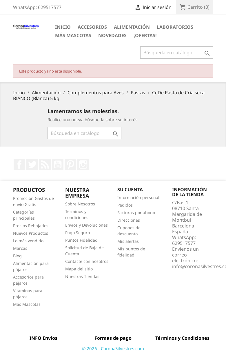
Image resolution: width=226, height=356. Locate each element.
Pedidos (125, 205)
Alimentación (132, 27)
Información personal (138, 197)
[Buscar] (176, 52)
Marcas (20, 248)
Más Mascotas (73, 35)
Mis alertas (128, 241)
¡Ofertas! (145, 35)
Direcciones (128, 220)
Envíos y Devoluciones (86, 225)
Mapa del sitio (79, 269)
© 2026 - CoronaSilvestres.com (113, 348)
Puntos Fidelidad (81, 240)
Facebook (19, 164)
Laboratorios (175, 27)
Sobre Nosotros (80, 204)
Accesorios (92, 27)
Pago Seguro (77, 232)
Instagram (83, 164)
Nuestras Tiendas (82, 276)
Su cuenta (130, 189)
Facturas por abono (136, 212)
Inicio (63, 27)
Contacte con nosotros (86, 261)
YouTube (57, 164)
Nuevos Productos (30, 233)
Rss (45, 164)
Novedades (112, 35)
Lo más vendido (28, 240)
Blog (17, 256)
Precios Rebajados (30, 225)
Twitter (32, 164)
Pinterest (70, 164)
